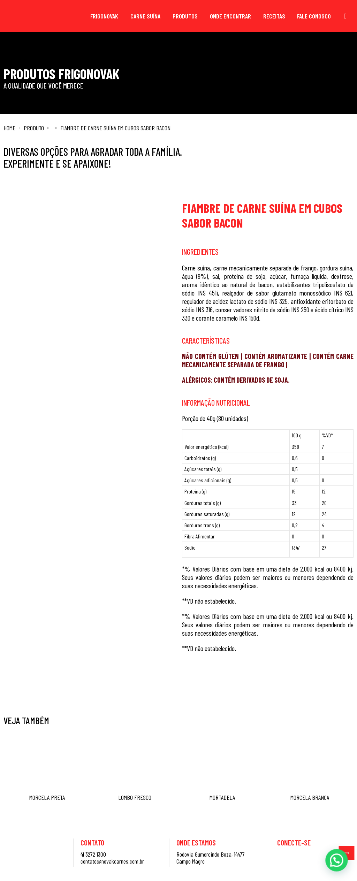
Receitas (274, 16)
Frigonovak (104, 16)
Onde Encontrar (230, 16)
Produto (34, 128)
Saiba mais (235, 680)
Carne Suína (145, 16)
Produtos (185, 16)
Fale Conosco (314, 16)
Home (9, 128)
